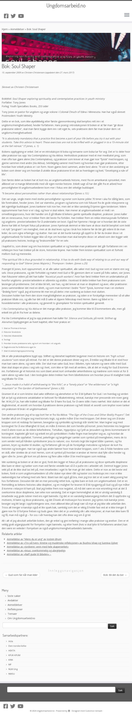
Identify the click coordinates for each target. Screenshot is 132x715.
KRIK (10, 659)
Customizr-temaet (93, 710)
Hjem (5, 29)
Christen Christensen (34, 72)
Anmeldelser (17, 29)
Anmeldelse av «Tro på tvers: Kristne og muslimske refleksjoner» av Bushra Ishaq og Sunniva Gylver (62, 543)
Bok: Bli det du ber (115, 575)
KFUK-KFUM (14, 655)
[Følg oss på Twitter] (14, 15)
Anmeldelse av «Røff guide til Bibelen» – (29, 554)
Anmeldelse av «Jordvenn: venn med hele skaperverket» (37, 546)
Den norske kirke (17, 645)
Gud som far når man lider (21, 575)
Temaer (12, 613)
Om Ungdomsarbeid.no (21, 618)
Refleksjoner (15, 609)
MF (9, 664)
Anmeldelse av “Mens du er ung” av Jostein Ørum (34, 539)
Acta (10, 641)
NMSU (11, 673)
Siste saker (14, 595)
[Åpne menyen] (126, 15)
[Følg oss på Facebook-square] (7, 15)
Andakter (13, 600)
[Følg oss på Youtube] (22, 15)
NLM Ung (13, 669)
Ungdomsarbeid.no (66, 5)
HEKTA (11, 650)
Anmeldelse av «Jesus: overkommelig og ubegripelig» (36, 550)
